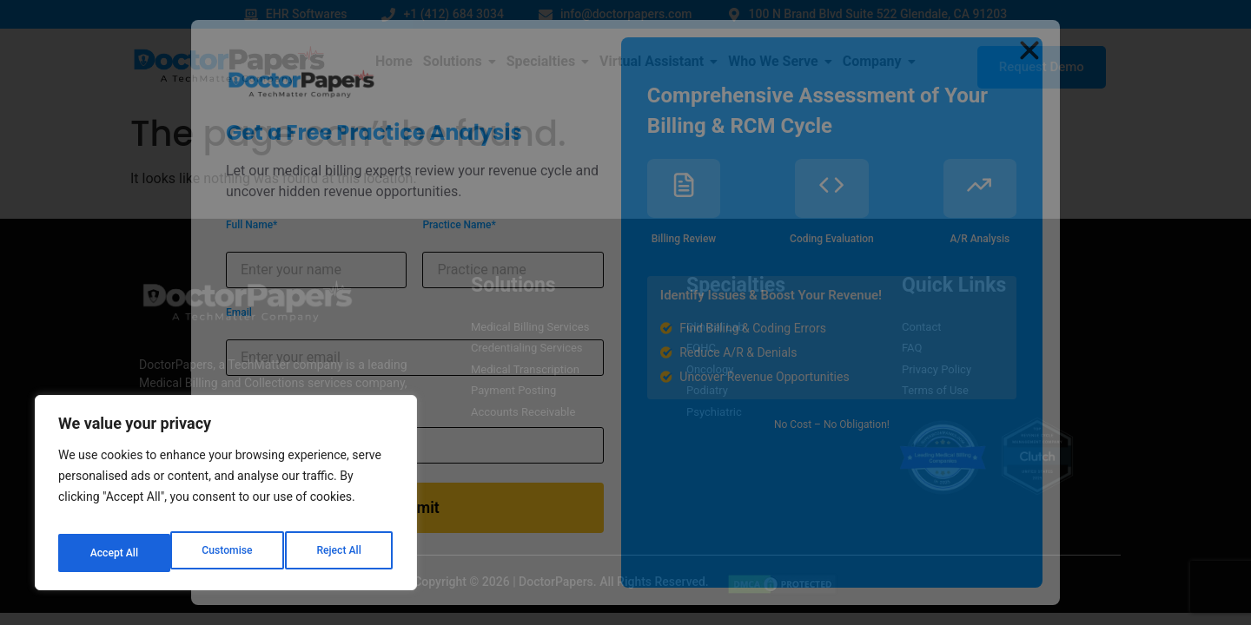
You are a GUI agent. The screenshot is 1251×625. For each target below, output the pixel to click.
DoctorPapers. (558, 582)
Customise (113, 553)
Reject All (227, 553)
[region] (226, 499)
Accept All (339, 553)
